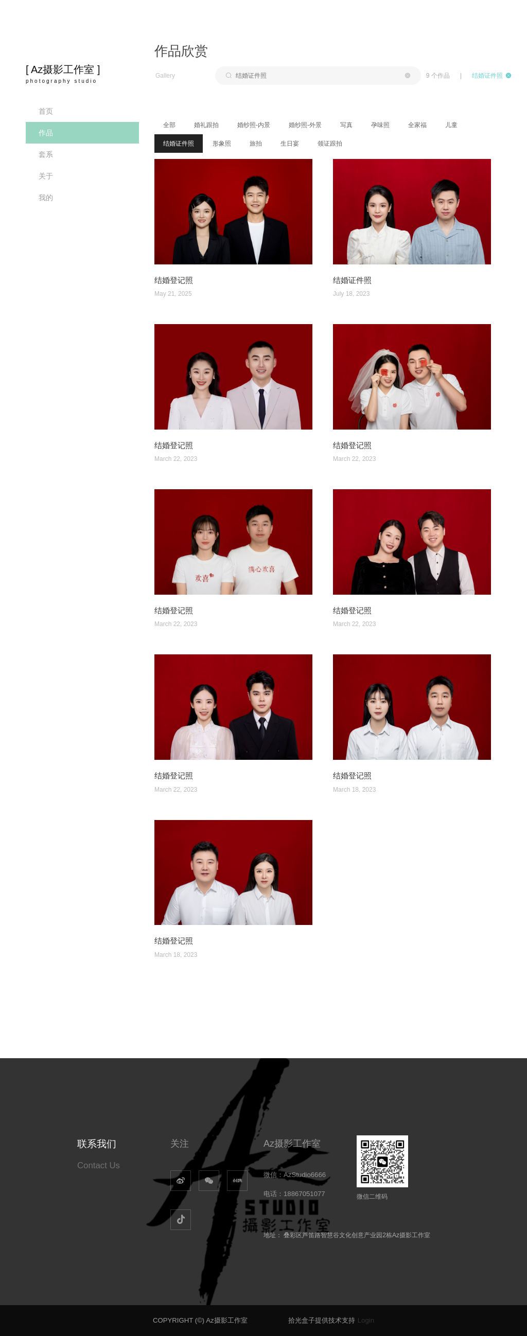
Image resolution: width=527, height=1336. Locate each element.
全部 (169, 125)
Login (366, 1320)
